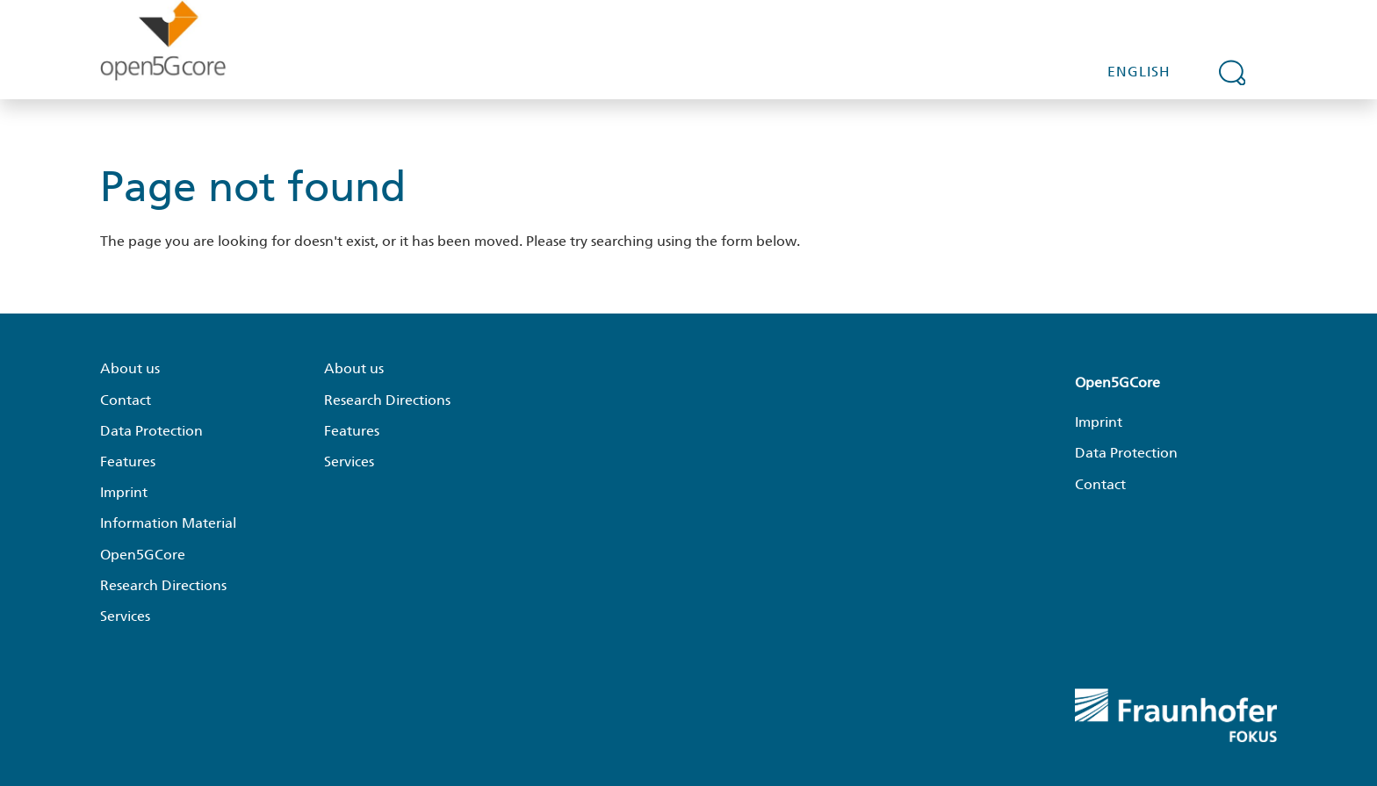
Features (127, 461)
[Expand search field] (1232, 72)
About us (130, 368)
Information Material (168, 523)
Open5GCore (142, 554)
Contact (125, 400)
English (1139, 71)
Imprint (124, 492)
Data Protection (151, 430)
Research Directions (163, 585)
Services (125, 616)
